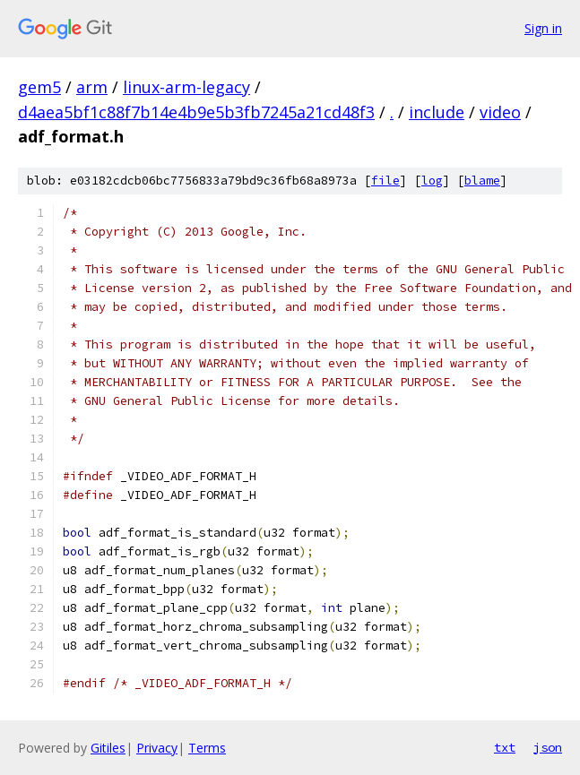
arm (92, 87)
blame (482, 180)
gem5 (39, 87)
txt (504, 747)
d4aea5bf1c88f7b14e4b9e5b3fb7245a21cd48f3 (196, 112)
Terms (207, 747)
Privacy (156, 747)
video (500, 112)
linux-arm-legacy (186, 87)
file (385, 180)
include (436, 112)
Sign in (543, 28)
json (547, 747)
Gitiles (108, 747)
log (432, 180)
